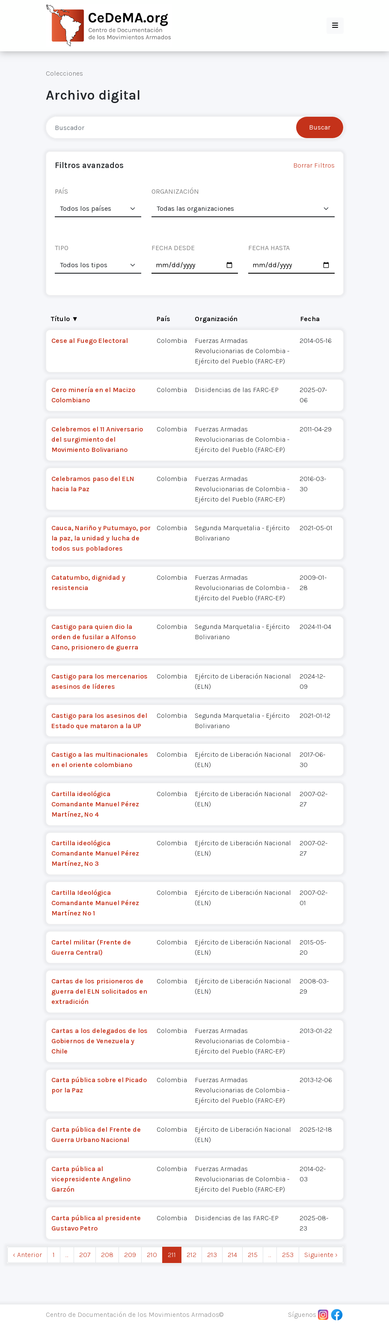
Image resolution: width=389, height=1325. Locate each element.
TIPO (61, 248)
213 (212, 1255)
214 (232, 1255)
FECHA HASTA (269, 248)
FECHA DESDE (173, 248)
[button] (335, 26)
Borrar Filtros (314, 165)
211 (172, 1255)
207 (84, 1255)
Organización (216, 319)
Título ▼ (64, 319)
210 (152, 1255)
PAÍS (61, 191)
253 (288, 1255)
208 (107, 1255)
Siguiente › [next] (321, 1255)
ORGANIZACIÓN (175, 191)
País (163, 319)
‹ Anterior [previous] (27, 1255)
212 (191, 1255)
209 (130, 1255)
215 (253, 1255)
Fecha (310, 319)
